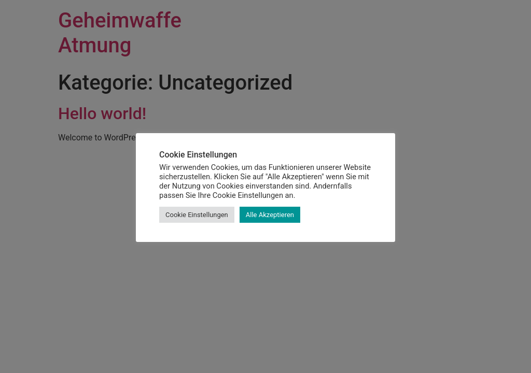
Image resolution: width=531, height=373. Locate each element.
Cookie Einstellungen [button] (196, 215)
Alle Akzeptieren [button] (270, 215)
